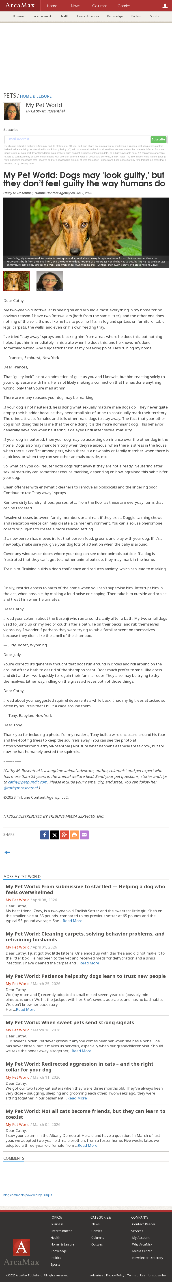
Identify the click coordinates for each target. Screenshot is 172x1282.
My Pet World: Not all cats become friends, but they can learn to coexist (85, 1114)
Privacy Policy (115, 1275)
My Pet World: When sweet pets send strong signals (70, 1022)
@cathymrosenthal (20, 787)
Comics (96, 1231)
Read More (72, 920)
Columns (97, 1237)
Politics (136, 16)
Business (18, 16)
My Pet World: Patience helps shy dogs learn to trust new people (86, 975)
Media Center (142, 1251)
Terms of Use (136, 1275)
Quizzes (97, 1244)
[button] (15, 229)
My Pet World (18, 899)
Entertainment (42, 16)
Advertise (96, 1275)
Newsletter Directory (147, 1258)
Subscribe (158, 139)
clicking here (27, 163)
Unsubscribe (157, 1275)
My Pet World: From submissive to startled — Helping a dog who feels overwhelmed (85, 889)
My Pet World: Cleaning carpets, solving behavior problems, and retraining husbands (85, 936)
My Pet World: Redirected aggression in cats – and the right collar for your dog (79, 1066)
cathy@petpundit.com (27, 782)
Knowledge (115, 16)
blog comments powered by (27, 1195)
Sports (154, 16)
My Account (141, 1237)
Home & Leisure (88, 16)
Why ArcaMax (142, 1244)
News (95, 1224)
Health (64, 16)
